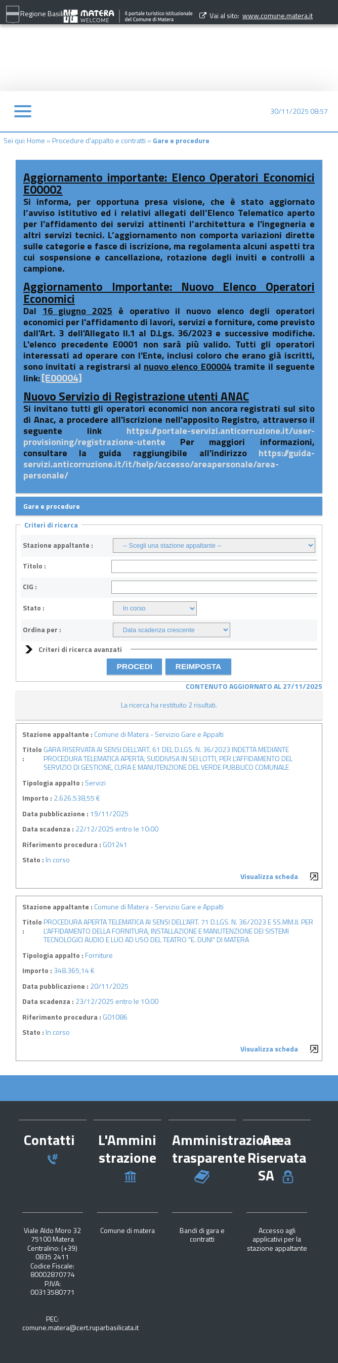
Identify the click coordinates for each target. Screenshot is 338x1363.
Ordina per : (42, 629)
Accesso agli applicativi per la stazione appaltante (277, 1239)
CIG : (30, 586)
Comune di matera (127, 1230)
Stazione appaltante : (58, 545)
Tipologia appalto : (52, 782)
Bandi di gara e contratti (202, 1235)
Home (36, 140)
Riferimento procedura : (61, 844)
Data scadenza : (48, 828)
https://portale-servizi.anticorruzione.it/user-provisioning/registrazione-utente (169, 436)
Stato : (34, 607)
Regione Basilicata (40, 14)
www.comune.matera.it (277, 15)
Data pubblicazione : (55, 813)
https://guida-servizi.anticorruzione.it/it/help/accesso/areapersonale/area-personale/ (169, 464)
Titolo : (34, 565)
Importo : (37, 798)
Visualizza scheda (269, 876)
